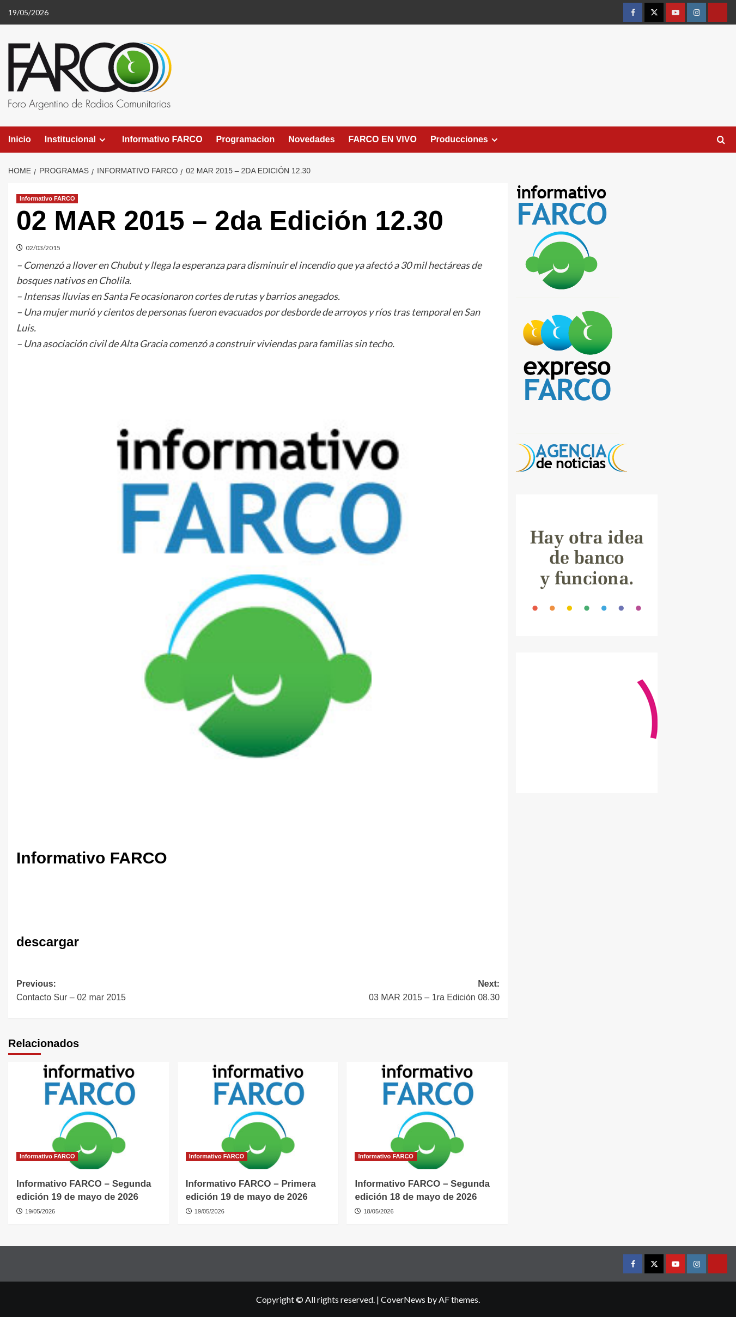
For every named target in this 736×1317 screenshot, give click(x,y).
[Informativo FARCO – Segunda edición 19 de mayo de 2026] (88, 1115)
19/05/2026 (40, 1211)
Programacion (245, 139)
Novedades (311, 139)
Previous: (137, 992)
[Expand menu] (102, 139)
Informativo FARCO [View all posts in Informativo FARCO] (47, 198)
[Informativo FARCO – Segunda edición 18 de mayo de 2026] (427, 1115)
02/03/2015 (43, 248)
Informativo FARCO (162, 139)
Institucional (76, 139)
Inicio (19, 139)
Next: (379, 992)
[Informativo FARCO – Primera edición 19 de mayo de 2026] (258, 1115)
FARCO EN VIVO (383, 139)
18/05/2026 (379, 1211)
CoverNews (403, 1299)
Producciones (465, 139)
